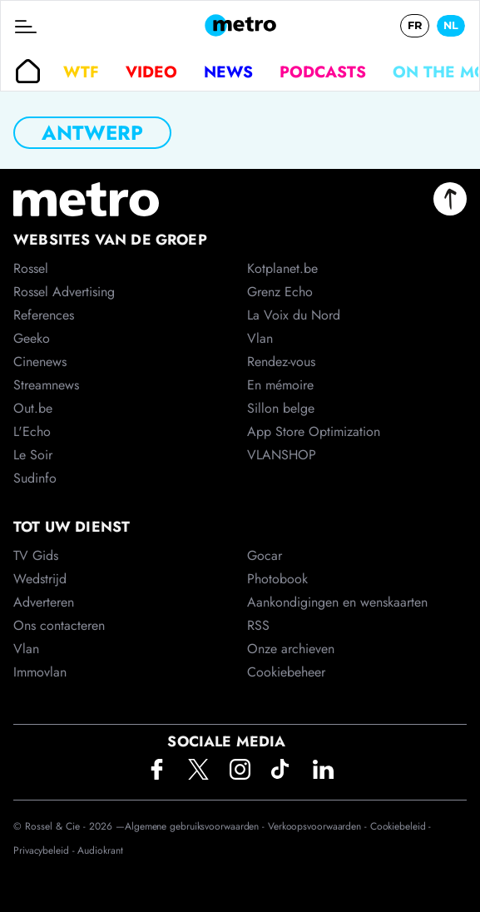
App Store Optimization (313, 431)
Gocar (264, 555)
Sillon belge (280, 408)
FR (415, 25)
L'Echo (32, 431)
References (43, 315)
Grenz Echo (280, 291)
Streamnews (46, 384)
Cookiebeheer (286, 672)
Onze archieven (290, 648)
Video (151, 71)
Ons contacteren (59, 625)
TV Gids (35, 555)
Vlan (26, 648)
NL (450, 25)
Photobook (277, 578)
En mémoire (280, 384)
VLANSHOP (281, 454)
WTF (81, 71)
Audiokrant (99, 850)
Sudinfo (35, 478)
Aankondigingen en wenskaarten (337, 602)
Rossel (30, 268)
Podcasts (323, 71)
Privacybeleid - (45, 850)
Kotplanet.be (282, 268)
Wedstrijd (40, 578)
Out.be (32, 408)
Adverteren (43, 602)
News (228, 71)
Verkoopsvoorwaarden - (319, 826)
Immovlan (40, 672)
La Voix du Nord (293, 315)
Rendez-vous (281, 361)
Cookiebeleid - (401, 826)
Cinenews (40, 361)
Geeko (31, 338)
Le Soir (32, 454)
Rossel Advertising (64, 291)
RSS (258, 625)
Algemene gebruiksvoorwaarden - (196, 826)
